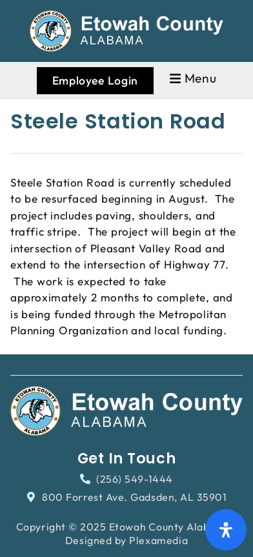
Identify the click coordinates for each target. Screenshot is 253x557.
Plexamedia (158, 540)
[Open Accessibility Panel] (226, 530)
